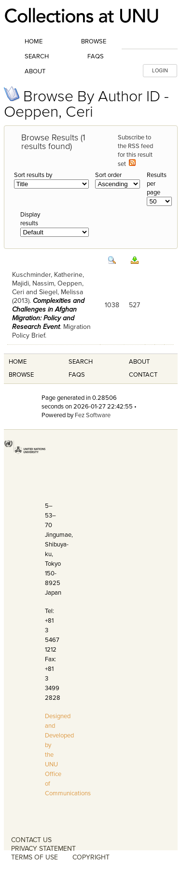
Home (33, 41)
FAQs (95, 56)
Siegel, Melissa (61, 292)
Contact (143, 375)
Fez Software (93, 415)
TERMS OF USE (34, 857)
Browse (93, 41)
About (35, 71)
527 (134, 305)
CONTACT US (31, 840)
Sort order (108, 175)
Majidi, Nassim (33, 283)
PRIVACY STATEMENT (43, 849)
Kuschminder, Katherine (47, 275)
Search (37, 56)
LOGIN (160, 71)
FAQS (77, 375)
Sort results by (33, 175)
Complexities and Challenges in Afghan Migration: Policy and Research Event (48, 314)
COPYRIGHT (91, 857)
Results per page (157, 183)
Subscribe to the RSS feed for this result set (135, 151)
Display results (30, 219)
